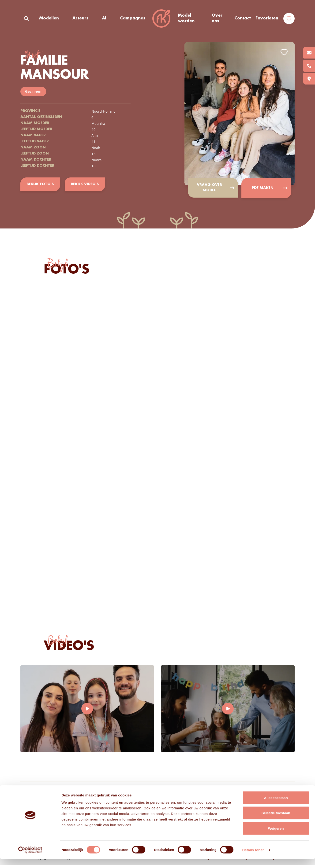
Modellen (49, 18)
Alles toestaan (276, 804)
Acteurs (80, 18)
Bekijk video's (85, 184)
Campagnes (132, 18)
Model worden (186, 18)
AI (104, 18)
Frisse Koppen (161, 18)
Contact (242, 18)
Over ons (217, 18)
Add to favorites (284, 52)
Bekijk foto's (40, 184)
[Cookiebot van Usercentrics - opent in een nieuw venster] (30, 855)
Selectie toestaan (276, 819)
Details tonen (253, 856)
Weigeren (276, 834)
